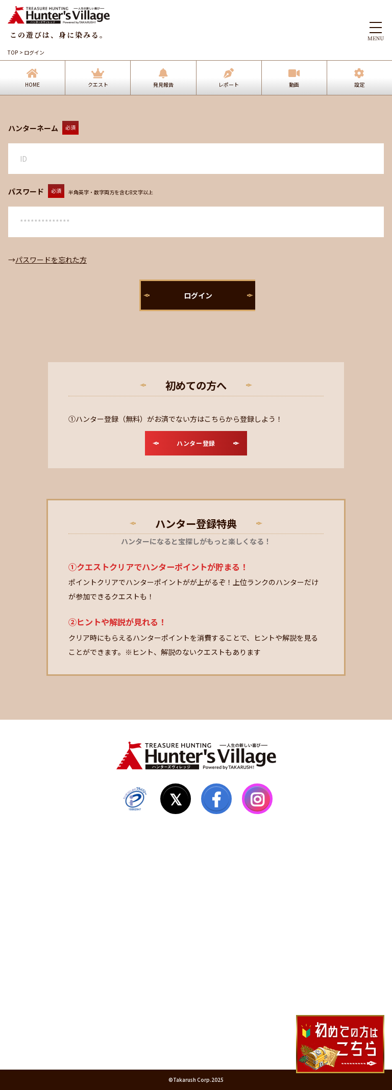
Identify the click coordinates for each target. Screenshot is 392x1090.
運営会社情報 (36, 1030)
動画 (294, 84)
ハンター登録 (36, 875)
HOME (32, 84)
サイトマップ (36, 914)
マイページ (33, 895)
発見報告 (163, 84)
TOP (13, 52)
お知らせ (29, 953)
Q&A (23, 933)
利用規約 (29, 991)
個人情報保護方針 (43, 1011)
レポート (228, 84)
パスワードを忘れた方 (51, 260)
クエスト (98, 84)
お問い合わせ (36, 972)
